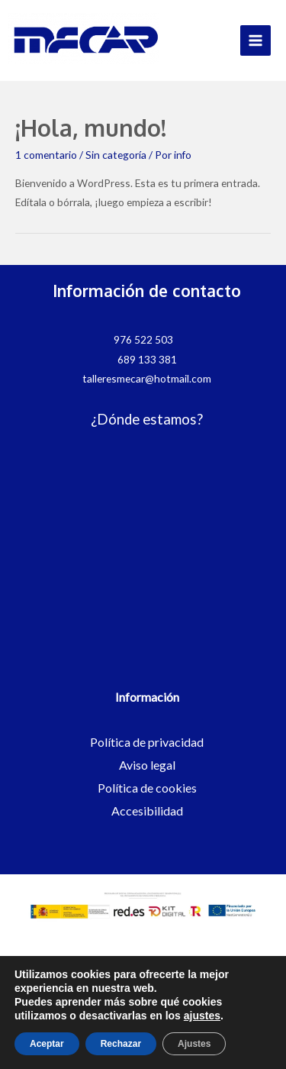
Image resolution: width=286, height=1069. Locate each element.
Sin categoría (115, 154)
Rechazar (121, 1043)
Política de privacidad (147, 742)
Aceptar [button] (47, 1043)
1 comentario (46, 154)
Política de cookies (147, 787)
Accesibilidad (147, 810)
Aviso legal (147, 764)
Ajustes (194, 1043)
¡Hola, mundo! (90, 127)
